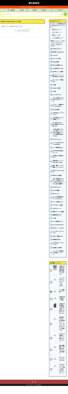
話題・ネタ (24, 10)
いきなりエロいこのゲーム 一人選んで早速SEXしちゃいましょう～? (62, 376)
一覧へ (62, 41)
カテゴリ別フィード (57, 32)
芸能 (44, 10)
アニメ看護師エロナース (62, 292)
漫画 (35, 10)
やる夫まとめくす (56, 48)
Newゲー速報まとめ (57, 236)
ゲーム (39, 10)
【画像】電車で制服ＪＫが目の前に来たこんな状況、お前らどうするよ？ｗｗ (62, 311)
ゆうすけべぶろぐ (56, 139)
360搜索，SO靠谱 (57, 247)
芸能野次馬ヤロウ (56, 215)
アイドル (48, 10)
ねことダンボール (56, 94)
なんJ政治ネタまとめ (57, 68)
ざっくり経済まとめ (57, 201)
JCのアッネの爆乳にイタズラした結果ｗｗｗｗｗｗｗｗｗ (62, 343)
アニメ (30, 10)
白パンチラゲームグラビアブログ (62, 366)
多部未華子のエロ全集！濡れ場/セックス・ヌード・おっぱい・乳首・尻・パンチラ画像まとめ (62, 327)
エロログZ (55, 55)
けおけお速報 (55, 109)
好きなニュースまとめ (58, 228)
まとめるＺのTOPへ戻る (22, 30)
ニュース (17, 10)
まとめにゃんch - (56, 187)
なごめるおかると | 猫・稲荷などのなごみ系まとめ (58, 124)
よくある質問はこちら (57, 38)
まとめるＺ (34, 2)
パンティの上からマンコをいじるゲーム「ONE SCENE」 (62, 283)
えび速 (54, 91)
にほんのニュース (56, 208)
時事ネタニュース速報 (58, 211)
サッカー (65, 10)
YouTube (55, 10)
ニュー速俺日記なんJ (57, 147)
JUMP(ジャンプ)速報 (57, 71)
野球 (60, 10)
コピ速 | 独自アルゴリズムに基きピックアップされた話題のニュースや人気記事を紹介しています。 (58, 133)
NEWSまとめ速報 (56, 175)
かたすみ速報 (55, 190)
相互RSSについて (56, 29)
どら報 (54, 218)
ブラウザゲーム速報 (57, 205)
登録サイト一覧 (56, 35)
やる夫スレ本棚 (56, 88)
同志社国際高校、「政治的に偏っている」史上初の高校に (62, 356)
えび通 (54, 84)
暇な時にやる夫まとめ (58, 52)
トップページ (4, 10)
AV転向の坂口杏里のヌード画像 (62, 300)
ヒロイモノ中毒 (56, 58)
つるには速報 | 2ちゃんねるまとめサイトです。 (58, 99)
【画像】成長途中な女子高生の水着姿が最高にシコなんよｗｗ (62, 270)
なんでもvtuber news (58, 224)
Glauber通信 (55, 61)
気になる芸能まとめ (57, 65)
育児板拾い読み (56, 239)
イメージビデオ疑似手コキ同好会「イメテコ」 (58, 252)
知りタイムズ (55, 193)
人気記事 (11, 10)
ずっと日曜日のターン (58, 221)
